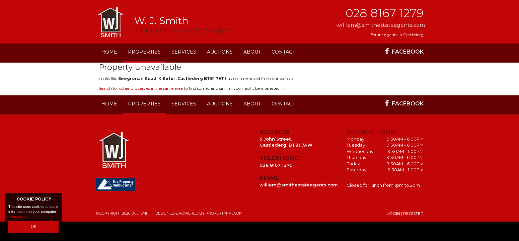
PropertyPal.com (224, 213)
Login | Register (405, 213)
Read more (17, 218)
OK (33, 227)
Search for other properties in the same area (141, 88)
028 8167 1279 (385, 13)
